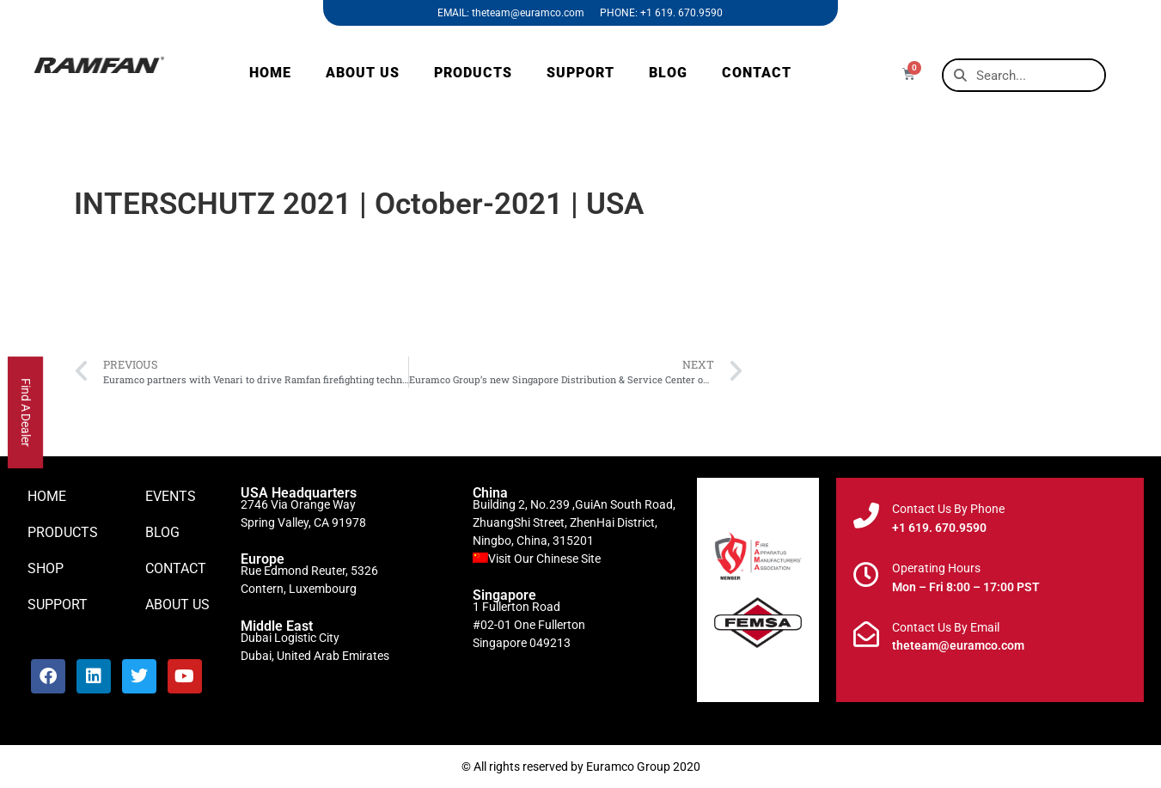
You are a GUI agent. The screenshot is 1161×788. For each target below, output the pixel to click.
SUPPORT (580, 72)
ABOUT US (363, 72)
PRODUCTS (473, 72)
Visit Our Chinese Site (544, 558)
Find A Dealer (26, 412)
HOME (270, 72)
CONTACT (756, 72)
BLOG (668, 72)
